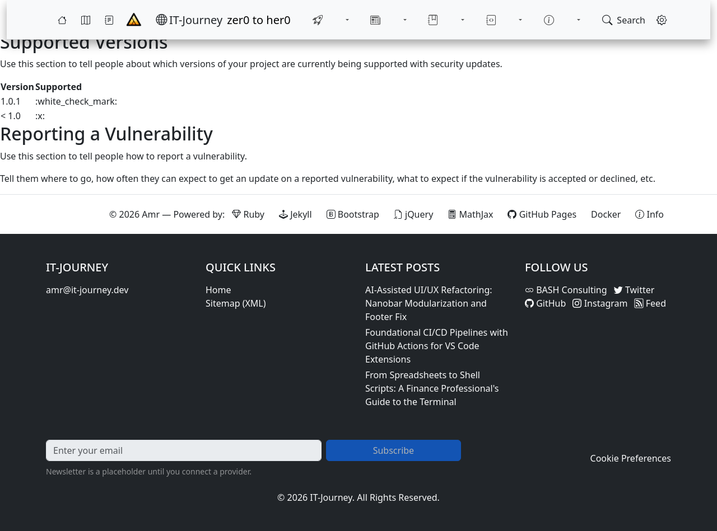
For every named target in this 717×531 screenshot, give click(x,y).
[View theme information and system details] (649, 214)
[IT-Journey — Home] (189, 18)
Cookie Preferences (630, 458)
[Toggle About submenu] (563, 18)
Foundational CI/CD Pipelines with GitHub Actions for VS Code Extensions (436, 345)
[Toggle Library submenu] (460, 18)
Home (218, 290)
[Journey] (109, 18)
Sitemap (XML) (236, 303)
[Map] (85, 18)
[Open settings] (661, 17)
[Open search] (624, 17)
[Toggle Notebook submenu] (512, 18)
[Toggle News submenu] (409, 18)
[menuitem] (331, 17)
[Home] (62, 18)
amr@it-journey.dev (87, 290)
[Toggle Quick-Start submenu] (357, 18)
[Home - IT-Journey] (133, 18)
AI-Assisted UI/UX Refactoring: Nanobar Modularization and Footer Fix (428, 303)
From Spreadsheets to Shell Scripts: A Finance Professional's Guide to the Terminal (432, 388)
